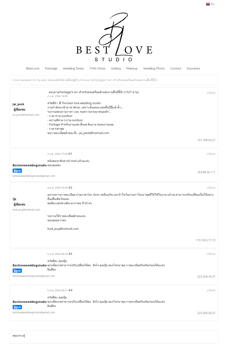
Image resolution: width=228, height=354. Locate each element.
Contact (175, 68)
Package (51, 68)
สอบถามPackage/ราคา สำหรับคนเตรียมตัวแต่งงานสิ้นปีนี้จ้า (120, 80)
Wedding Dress (73, 68)
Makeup (132, 68)
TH (210, 4)
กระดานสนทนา (22, 80)
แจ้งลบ (211, 93)
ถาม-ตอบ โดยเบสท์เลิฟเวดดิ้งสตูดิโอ (57, 80)
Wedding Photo (154, 68)
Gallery (116, 68)
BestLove (32, 68)
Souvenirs (193, 68)
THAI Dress (97, 68)
